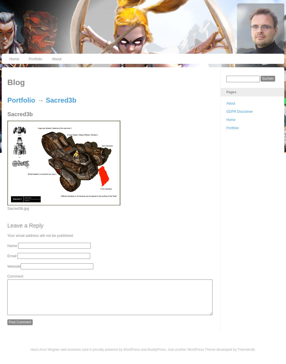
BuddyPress (157, 356)
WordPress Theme (201, 356)
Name (12, 246)
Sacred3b (61, 100)
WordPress (131, 356)
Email (12, 256)
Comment (15, 276)
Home (14, 59)
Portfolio (35, 59)
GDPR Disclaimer (239, 112)
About (56, 59)
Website (14, 266)
